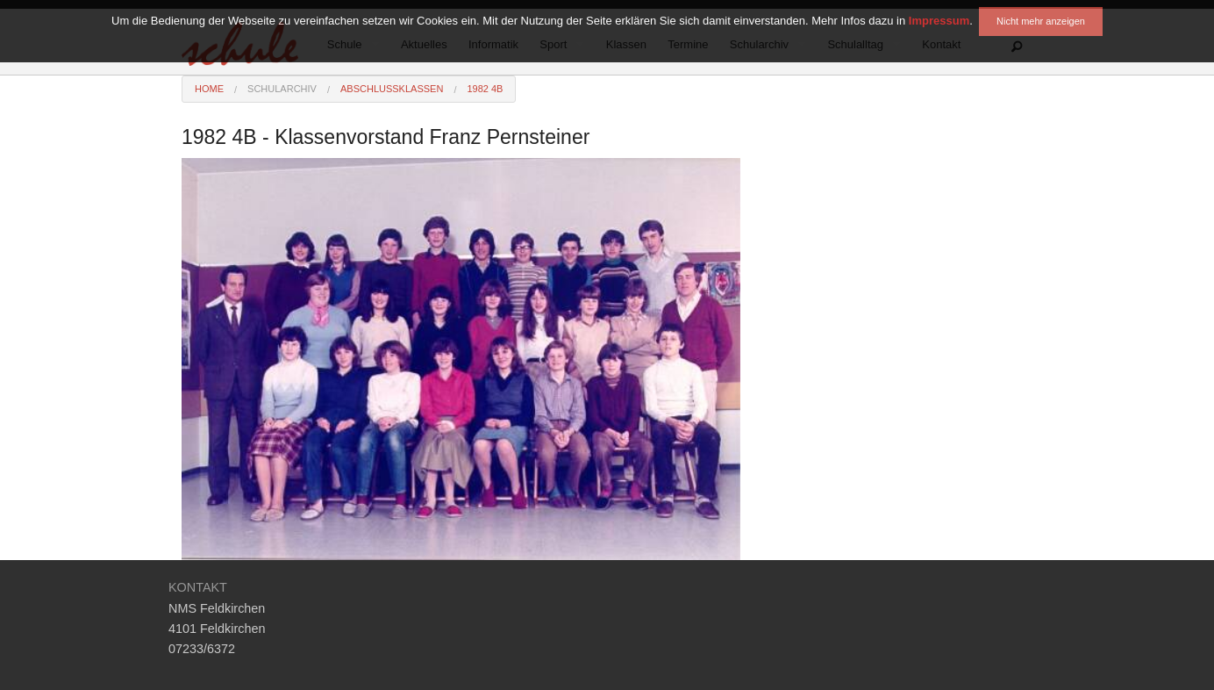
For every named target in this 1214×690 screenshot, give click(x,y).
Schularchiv (282, 88)
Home (209, 88)
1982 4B (485, 88)
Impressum (939, 6)
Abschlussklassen (391, 88)
